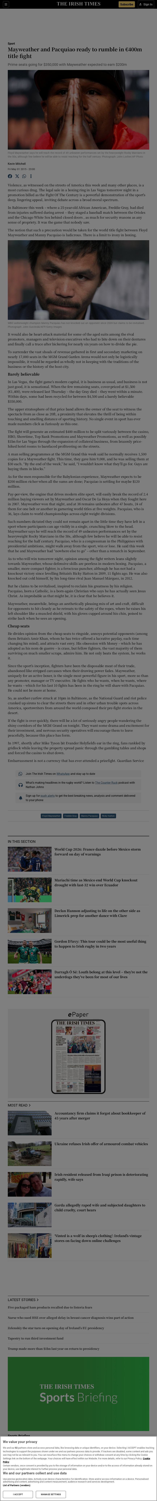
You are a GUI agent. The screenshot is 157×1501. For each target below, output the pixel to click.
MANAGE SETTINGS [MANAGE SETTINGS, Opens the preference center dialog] (51, 1494)
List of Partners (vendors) (16, 1485)
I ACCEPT (18, 1494)
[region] (78, 1468)
